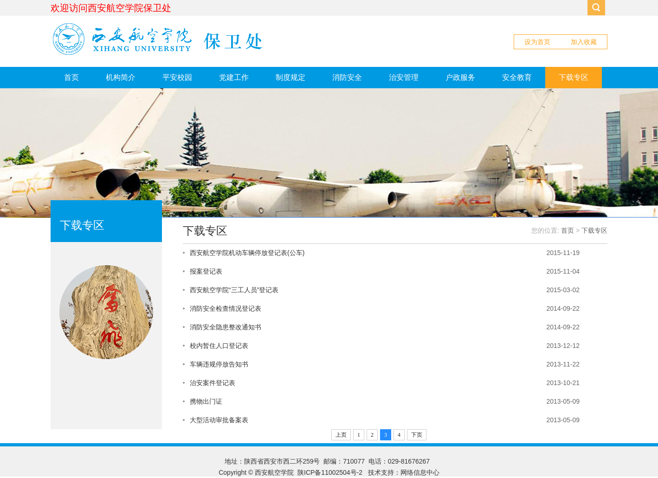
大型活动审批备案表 (219, 420)
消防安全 (347, 77)
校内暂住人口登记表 (219, 345)
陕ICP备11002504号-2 (330, 472)
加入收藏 (584, 42)
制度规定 (290, 77)
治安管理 (404, 77)
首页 (71, 77)
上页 (341, 435)
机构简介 (120, 77)
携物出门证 (206, 401)
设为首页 (537, 42)
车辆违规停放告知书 (219, 364)
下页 (416, 435)
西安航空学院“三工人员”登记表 (234, 290)
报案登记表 (206, 271)
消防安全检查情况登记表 (225, 308)
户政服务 (460, 77)
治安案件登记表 (212, 382)
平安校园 (177, 77)
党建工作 (234, 77)
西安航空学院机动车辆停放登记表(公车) (247, 252)
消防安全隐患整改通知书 (225, 327)
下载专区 (573, 77)
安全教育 (517, 77)
